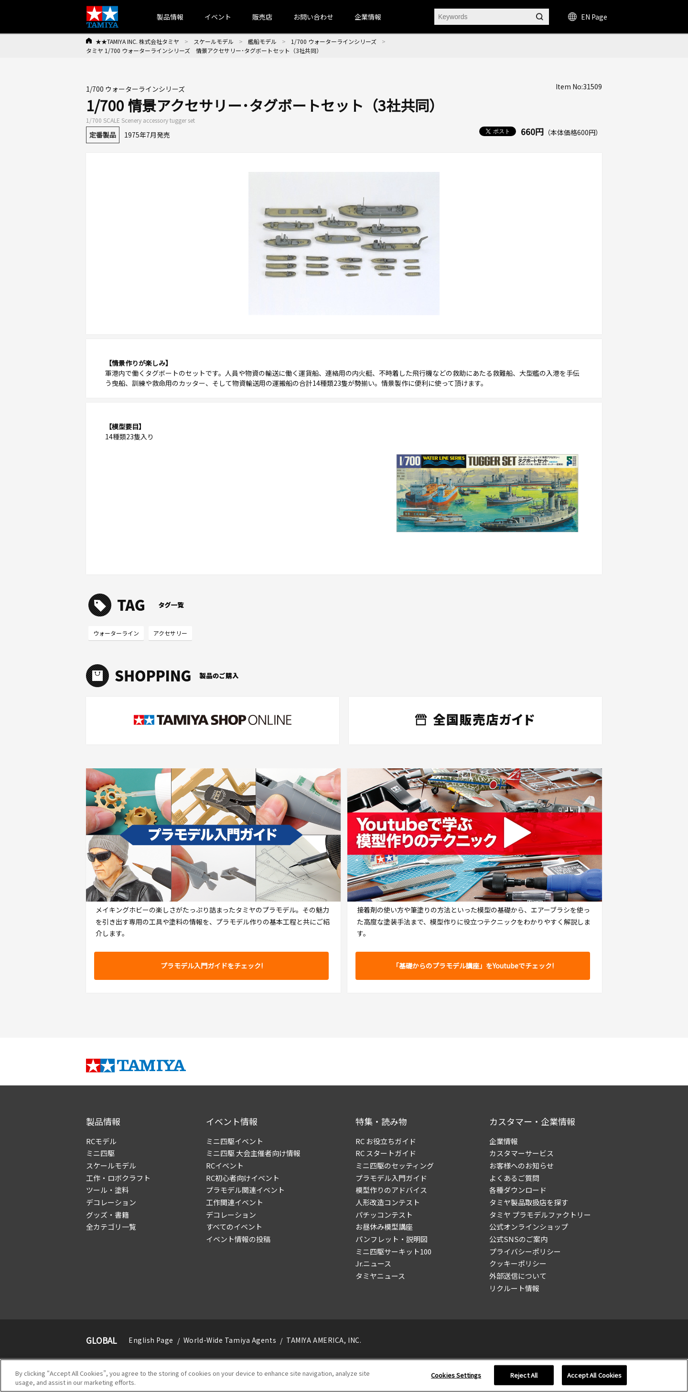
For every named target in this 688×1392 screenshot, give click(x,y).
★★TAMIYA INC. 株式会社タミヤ (137, 41)
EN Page (587, 16)
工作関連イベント (234, 1202)
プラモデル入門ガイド (391, 1178)
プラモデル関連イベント (245, 1190)
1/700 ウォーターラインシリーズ (333, 41)
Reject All (524, 1378)
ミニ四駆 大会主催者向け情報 (253, 1153)
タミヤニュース (380, 1276)
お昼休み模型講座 (384, 1227)
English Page (151, 1340)
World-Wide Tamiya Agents (229, 1340)
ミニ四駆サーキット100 (393, 1251)
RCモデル (101, 1141)
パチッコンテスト (384, 1215)
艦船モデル (262, 41)
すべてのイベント (234, 1227)
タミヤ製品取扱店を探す (528, 1202)
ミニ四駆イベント (234, 1141)
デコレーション (111, 1202)
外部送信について (518, 1276)
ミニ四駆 (100, 1153)
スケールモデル (214, 41)
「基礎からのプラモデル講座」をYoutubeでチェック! (473, 965)
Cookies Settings (456, 1378)
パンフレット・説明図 (391, 1239)
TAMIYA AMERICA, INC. (323, 1340)
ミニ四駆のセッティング (394, 1165)
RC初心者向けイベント (243, 1178)
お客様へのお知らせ (521, 1165)
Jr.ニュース (373, 1263)
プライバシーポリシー (525, 1251)
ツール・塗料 (107, 1190)
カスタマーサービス (521, 1153)
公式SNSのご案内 (518, 1239)
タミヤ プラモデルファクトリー (540, 1215)
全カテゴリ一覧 (111, 1227)
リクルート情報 (514, 1288)
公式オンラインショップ (528, 1227)
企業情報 (503, 1141)
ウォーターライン (116, 633)
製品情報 (170, 16)
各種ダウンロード (518, 1190)
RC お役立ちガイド (385, 1141)
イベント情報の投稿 (238, 1239)
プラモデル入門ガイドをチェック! (212, 965)
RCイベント (225, 1165)
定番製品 (102, 134)
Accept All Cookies (594, 1378)
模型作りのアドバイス (391, 1190)
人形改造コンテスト (387, 1202)
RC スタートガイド (385, 1153)
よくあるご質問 (514, 1178)
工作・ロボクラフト (118, 1178)
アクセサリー (170, 633)
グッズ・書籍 (107, 1215)
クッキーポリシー (518, 1263)
